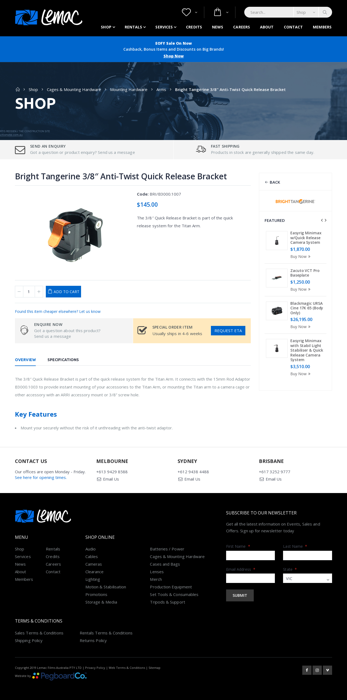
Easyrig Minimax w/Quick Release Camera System (306, 237)
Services (164, 27)
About (267, 27)
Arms (161, 89)
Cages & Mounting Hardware (74, 89)
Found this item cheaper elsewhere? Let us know (58, 311)
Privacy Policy (95, 668)
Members (322, 27)
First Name (238, 546)
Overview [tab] (25, 360)
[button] (189, 12)
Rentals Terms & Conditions (106, 633)
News (217, 27)
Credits (194, 27)
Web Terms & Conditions (127, 668)
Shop (106, 27)
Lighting (92, 579)
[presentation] (322, 220)
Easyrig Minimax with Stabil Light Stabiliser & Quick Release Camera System (306, 350)
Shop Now (173, 56)
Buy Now (301, 256)
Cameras (93, 564)
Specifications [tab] (63, 360)
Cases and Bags (165, 564)
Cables (91, 556)
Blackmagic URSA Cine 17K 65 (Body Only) (306, 308)
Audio (90, 549)
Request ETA (228, 330)
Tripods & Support (167, 602)
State (290, 569)
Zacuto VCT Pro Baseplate (305, 273)
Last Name (295, 546)
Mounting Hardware (128, 89)
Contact (293, 27)
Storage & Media (101, 602)
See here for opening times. (41, 477)
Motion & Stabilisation (105, 586)
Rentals (133, 27)
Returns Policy (93, 640)
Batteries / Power (167, 549)
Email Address (240, 569)
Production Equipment (171, 586)
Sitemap (154, 668)
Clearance (94, 571)
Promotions (96, 594)
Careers (241, 27)
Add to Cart (66, 291)
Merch (156, 579)
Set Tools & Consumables (174, 594)
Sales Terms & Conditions (39, 633)
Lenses (156, 571)
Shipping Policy (29, 640)
